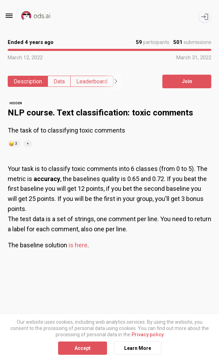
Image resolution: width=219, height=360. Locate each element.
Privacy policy (148, 334)
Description (28, 81)
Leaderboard (91, 81)
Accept (83, 348)
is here (78, 245)
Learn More (137, 348)
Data (59, 81)
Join (187, 81)
